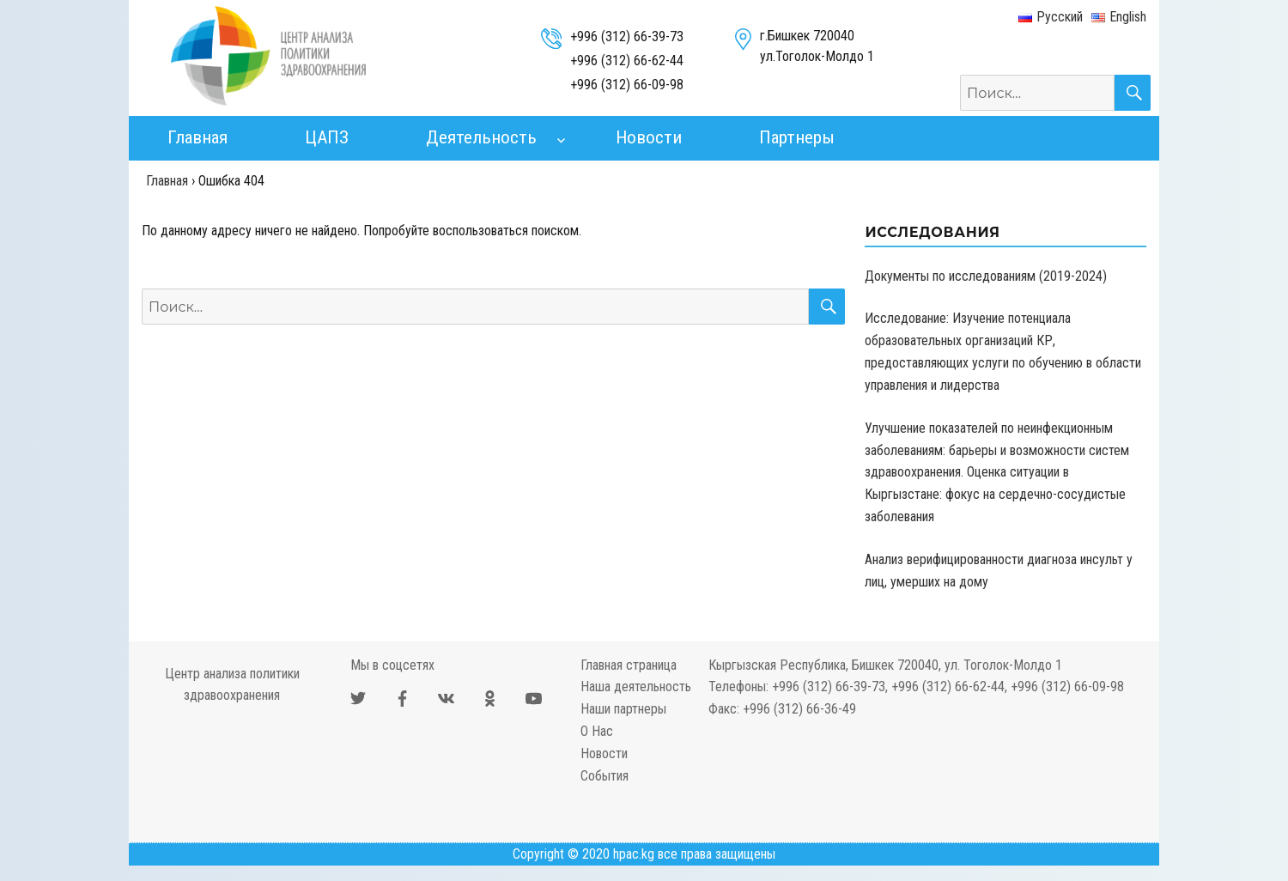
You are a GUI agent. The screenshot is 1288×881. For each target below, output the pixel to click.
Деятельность (481, 137)
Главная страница (628, 665)
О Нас (596, 731)
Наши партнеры (623, 709)
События (604, 776)
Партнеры (797, 137)
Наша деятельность (635, 686)
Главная (197, 137)
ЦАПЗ (327, 137)
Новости (649, 137)
